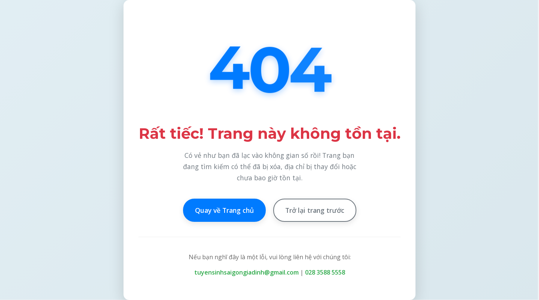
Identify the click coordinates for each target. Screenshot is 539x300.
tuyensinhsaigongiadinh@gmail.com (246, 272)
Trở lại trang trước (314, 210)
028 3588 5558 (325, 272)
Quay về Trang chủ (224, 210)
